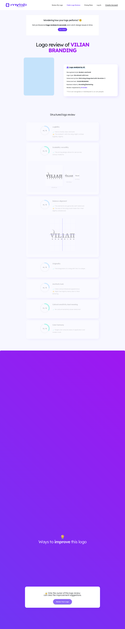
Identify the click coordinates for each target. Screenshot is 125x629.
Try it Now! (62, 29)
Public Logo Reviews (73, 5)
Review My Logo (57, 5)
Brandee (84, 88)
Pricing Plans (88, 5)
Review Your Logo (62, 605)
